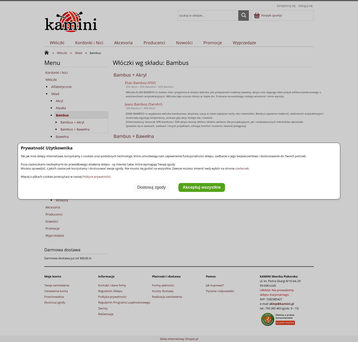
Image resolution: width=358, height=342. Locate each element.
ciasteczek (242, 168)
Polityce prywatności (96, 177)
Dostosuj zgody (151, 187)
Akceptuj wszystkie (202, 187)
